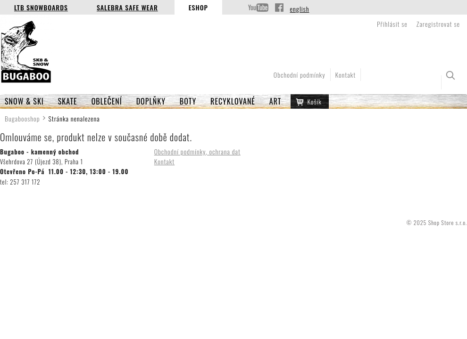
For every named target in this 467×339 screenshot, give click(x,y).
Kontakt (345, 75)
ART (275, 101)
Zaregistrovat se (438, 24)
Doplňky (151, 101)
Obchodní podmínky (299, 75)
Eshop (198, 7)
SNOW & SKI (24, 101)
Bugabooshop (22, 118)
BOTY (188, 101)
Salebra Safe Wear (127, 7)
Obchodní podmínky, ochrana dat (197, 151)
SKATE (67, 101)
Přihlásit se (392, 24)
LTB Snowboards (41, 7)
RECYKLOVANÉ (232, 101)
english (299, 9)
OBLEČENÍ (107, 101)
